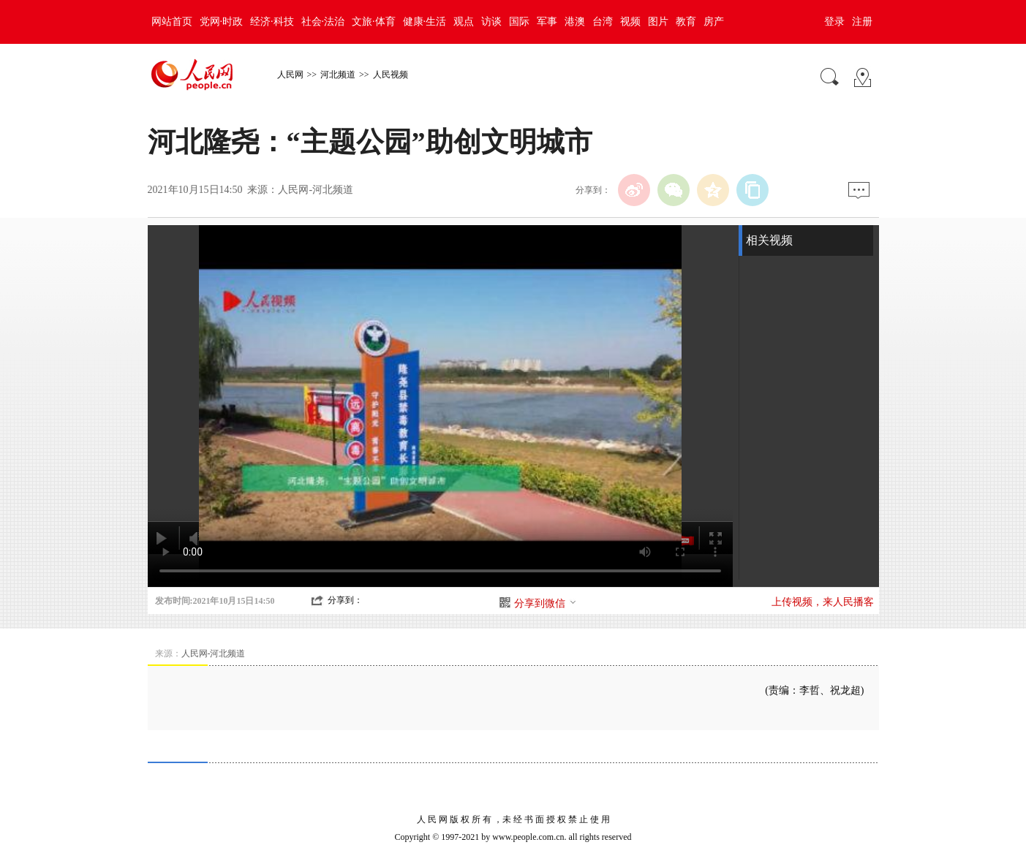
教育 (686, 21)
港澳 (575, 21)
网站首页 (171, 21)
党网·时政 (222, 21)
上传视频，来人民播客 (823, 601)
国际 (519, 21)
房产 (714, 21)
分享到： (345, 600)
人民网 (290, 74)
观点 (463, 21)
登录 (834, 21)
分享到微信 (545, 603)
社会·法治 (323, 21)
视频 (630, 21)
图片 (658, 21)
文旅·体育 (374, 21)
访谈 (491, 21)
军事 (547, 21)
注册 (862, 21)
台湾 (602, 21)
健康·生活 (425, 21)
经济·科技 (272, 21)
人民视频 (390, 74)
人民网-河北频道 (315, 189)
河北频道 (337, 74)
